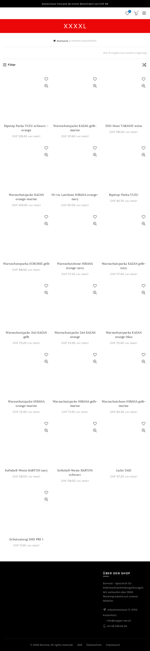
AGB (79, 645)
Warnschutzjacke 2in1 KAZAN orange (75, 335)
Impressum (113, 645)
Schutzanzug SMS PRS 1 (26, 539)
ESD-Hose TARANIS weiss (123, 126)
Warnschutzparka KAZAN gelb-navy (124, 266)
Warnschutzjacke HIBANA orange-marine (26, 404)
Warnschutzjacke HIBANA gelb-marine (75, 404)
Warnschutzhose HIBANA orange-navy (75, 266)
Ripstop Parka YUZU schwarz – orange (26, 128)
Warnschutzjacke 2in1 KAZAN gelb (26, 335)
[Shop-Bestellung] (144, 65)
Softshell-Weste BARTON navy (26, 470)
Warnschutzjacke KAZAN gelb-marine (74, 128)
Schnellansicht (46, 86)
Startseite (62, 40)
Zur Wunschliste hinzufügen (46, 79)
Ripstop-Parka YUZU (123, 195)
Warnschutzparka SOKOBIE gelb (26, 263)
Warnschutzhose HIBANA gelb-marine (124, 404)
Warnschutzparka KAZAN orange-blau (124, 335)
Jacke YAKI (123, 470)
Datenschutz (94, 645)
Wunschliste (129, 11)
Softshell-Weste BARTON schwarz (75, 472)
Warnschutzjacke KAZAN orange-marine (26, 197)
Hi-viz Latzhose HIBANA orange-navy (75, 197)
